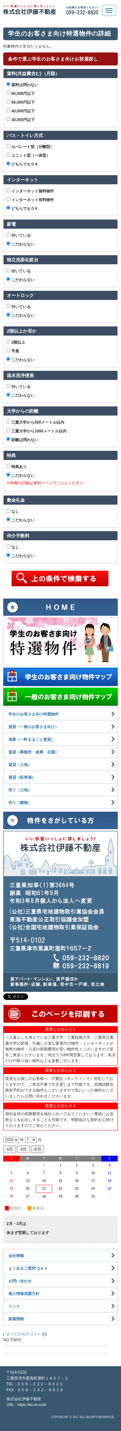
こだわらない (20, 243)
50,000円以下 (20, 102)
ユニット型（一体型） (28, 155)
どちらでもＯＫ (22, 163)
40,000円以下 (20, 110)
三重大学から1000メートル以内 (36, 430)
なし (12, 511)
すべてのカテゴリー (23, 1334)
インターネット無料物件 (30, 190)
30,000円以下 (20, 119)
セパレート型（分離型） (30, 146)
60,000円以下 (20, 93)
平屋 (12, 350)
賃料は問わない (22, 84)
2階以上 (15, 342)
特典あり (16, 466)
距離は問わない (22, 439)
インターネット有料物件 (30, 199)
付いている (18, 235)
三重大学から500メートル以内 (35, 422)
